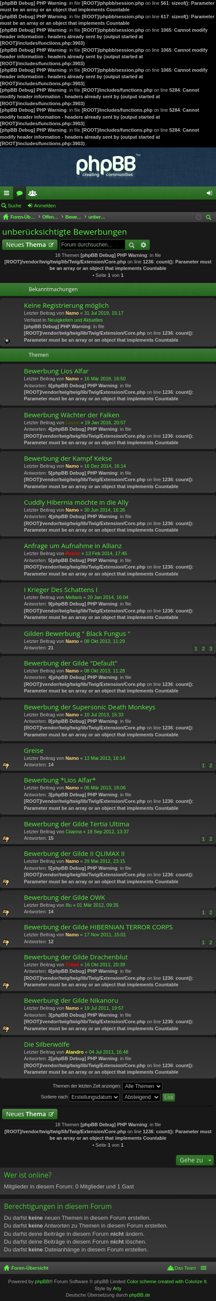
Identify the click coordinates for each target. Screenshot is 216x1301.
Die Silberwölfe (46, 1044)
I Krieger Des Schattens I (61, 590)
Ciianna (73, 831)
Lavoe (72, 422)
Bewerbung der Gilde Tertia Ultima (76, 824)
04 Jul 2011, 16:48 (108, 1052)
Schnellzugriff (8, 195)
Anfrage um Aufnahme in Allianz (73, 546)
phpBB (42, 1281)
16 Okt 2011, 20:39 (104, 964)
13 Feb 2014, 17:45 (106, 553)
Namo (72, 313)
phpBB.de (139, 1295)
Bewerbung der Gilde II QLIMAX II (74, 853)
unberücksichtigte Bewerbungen (64, 231)
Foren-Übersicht (29, 1268)
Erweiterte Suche (144, 245)
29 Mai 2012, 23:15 (104, 861)
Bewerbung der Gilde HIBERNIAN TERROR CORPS (98, 927)
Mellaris (73, 597)
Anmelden (45, 205)
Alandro (74, 1052)
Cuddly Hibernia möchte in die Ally (76, 502)
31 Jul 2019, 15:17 (104, 313)
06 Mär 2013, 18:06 (104, 787)
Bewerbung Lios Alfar (56, 371)
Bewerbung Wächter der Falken (71, 415)
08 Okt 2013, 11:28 (104, 670)
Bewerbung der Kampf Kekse (68, 458)
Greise (34, 750)
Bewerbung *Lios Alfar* (60, 780)
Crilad (72, 964)
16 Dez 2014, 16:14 (105, 466)
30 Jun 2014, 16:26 (104, 509)
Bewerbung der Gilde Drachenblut (76, 957)
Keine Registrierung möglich (66, 305)
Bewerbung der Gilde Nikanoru (71, 1000)
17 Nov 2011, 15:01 (105, 934)
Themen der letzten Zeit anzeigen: (107, 1086)
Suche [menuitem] (210, 218)
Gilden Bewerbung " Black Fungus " (77, 633)
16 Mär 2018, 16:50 (104, 378)
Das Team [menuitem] (185, 1268)
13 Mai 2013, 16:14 (104, 758)
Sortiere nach (80, 1097)
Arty (117, 1288)
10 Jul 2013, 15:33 (104, 714)
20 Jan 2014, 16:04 (108, 597)
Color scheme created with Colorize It (166, 1281)
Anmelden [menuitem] (211, 195)
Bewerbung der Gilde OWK (64, 897)
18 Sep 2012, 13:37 (108, 831)
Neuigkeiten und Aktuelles (75, 320)
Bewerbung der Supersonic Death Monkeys (89, 707)
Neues (26, 244)
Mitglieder (34, 195)
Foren (21, 195)
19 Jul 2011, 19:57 (104, 1008)
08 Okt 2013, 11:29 (104, 641)
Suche (14, 205)
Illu (68, 905)
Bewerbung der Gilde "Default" (70, 663)
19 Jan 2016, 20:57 (104, 422)
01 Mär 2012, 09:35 (97, 905)
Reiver (72, 553)
